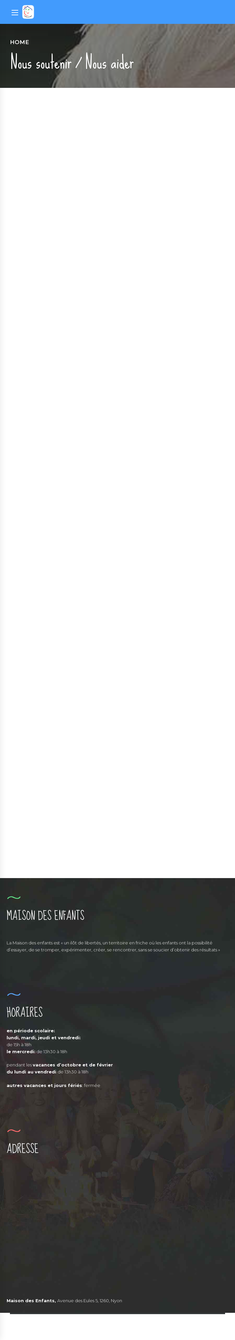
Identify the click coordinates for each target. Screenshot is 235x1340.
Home (19, 42)
